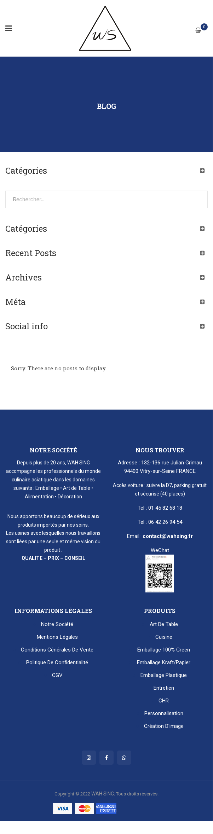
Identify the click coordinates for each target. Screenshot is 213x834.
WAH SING (102, 794)
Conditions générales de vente (57, 650)
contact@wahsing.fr (168, 536)
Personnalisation (163, 713)
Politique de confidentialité (57, 662)
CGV (57, 675)
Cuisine (163, 637)
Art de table (164, 624)
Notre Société (57, 624)
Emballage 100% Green (163, 650)
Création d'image (164, 726)
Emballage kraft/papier (163, 662)
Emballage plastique (163, 675)
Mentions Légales (57, 637)
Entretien (164, 688)
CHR (164, 700)
